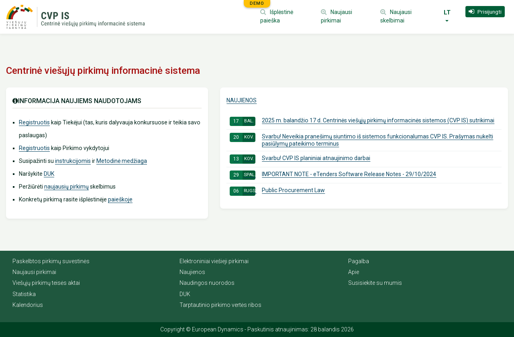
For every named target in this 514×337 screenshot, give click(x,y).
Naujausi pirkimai (34, 272)
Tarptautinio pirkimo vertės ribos (220, 305)
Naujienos (241, 100)
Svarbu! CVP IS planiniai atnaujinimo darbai (300, 159)
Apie (353, 272)
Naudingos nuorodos (207, 283)
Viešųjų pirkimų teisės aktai (46, 283)
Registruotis (34, 122)
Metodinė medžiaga (121, 161)
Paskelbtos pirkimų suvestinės (51, 261)
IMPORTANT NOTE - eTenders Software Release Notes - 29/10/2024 (333, 175)
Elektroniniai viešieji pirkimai (214, 261)
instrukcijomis (73, 161)
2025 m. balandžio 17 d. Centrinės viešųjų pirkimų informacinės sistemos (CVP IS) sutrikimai (362, 121)
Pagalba (358, 261)
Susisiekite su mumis (375, 283)
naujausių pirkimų (66, 186)
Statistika (24, 294)
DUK (49, 174)
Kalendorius (27, 305)
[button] (485, 11)
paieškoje (120, 199)
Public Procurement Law (277, 191)
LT (447, 12)
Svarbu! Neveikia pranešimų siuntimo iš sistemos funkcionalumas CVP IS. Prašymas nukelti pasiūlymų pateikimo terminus (361, 140)
